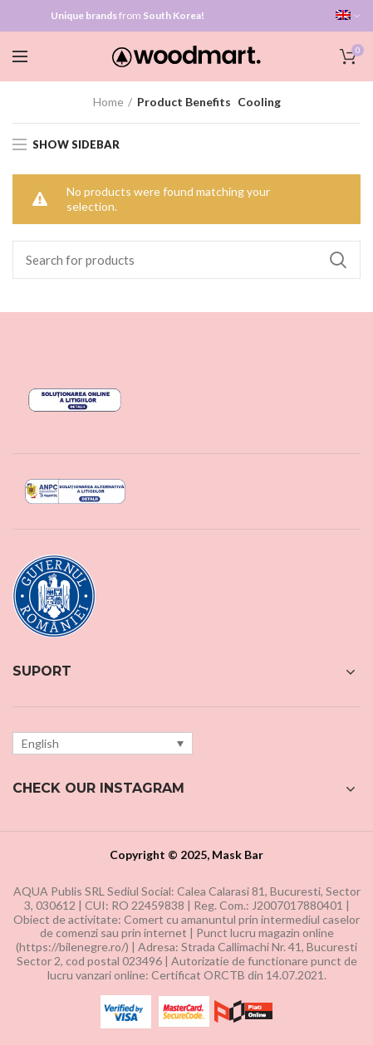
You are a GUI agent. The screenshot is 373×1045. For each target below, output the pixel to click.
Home (108, 102)
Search (338, 260)
